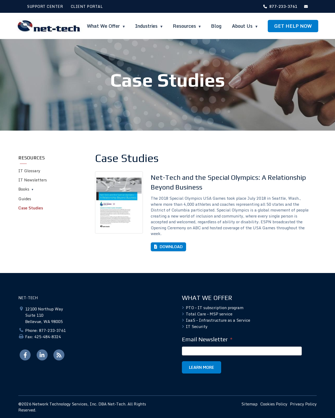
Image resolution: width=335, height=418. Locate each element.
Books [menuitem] (23, 189)
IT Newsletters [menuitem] (32, 180)
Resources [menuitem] (184, 26)
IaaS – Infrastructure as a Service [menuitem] (218, 320)
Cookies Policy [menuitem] (273, 404)
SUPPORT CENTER (45, 6)
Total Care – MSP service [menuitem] (209, 314)
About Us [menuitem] (243, 26)
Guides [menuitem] (24, 199)
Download (171, 246)
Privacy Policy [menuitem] (303, 404)
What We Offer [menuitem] (104, 26)
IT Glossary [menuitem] (29, 171)
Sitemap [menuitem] (249, 404)
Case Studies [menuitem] (30, 208)
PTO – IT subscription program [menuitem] (214, 307)
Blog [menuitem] (216, 26)
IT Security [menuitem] (197, 326)
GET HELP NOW (293, 26)
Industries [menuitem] (147, 26)
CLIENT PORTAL (87, 6)
